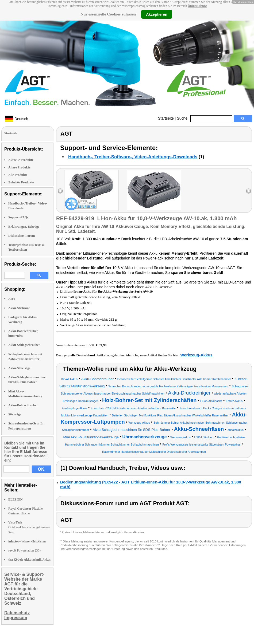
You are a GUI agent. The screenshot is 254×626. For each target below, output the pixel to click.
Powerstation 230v (24, 550)
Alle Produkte (17, 175)
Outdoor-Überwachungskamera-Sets (29, 527)
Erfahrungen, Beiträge (23, 227)
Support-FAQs (18, 217)
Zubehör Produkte (21, 182)
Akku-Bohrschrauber (23, 405)
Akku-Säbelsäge (19, 368)
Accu (11, 299)
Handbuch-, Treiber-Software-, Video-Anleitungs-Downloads (132, 156)
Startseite (166, 118)
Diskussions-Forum (21, 236)
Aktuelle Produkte (20, 160)
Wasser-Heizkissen (27, 541)
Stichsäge (14, 414)
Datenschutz (197, 6)
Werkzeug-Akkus (196, 355)
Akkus (29, 559)
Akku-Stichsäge (19, 308)
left (60, 191)
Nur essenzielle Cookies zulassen (108, 14)
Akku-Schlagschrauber (24, 345)
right (248, 191)
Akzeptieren (156, 14)
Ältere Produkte (19, 167)
